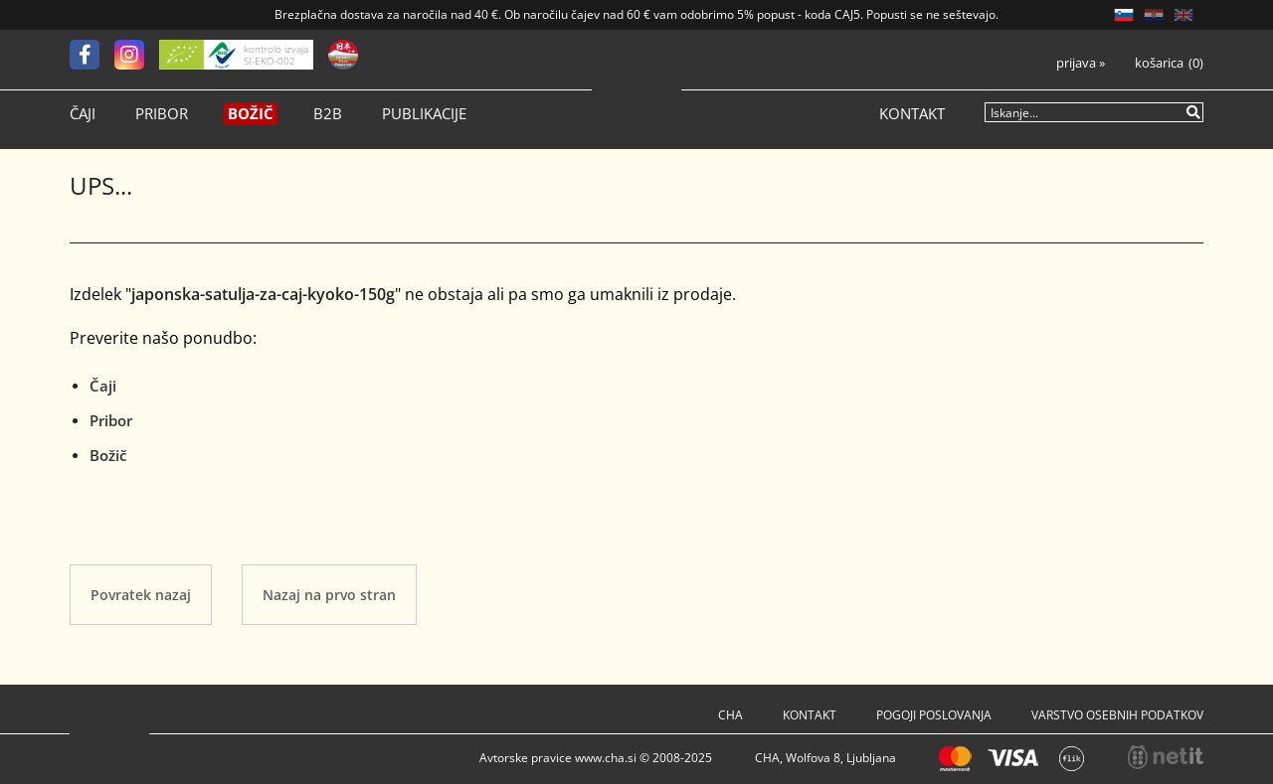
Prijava (1080, 63)
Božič (250, 113)
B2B (327, 113)
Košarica (1159, 63)
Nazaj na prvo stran (329, 594)
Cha (730, 714)
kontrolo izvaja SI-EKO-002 (276, 55)
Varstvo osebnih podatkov (1117, 714)
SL (1124, 15)
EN (1183, 15)
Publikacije (424, 113)
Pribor (161, 113)
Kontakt (912, 113)
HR (1154, 15)
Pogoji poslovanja (934, 714)
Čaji (82, 113)
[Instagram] (136, 55)
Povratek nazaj (141, 594)
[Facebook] (92, 55)
